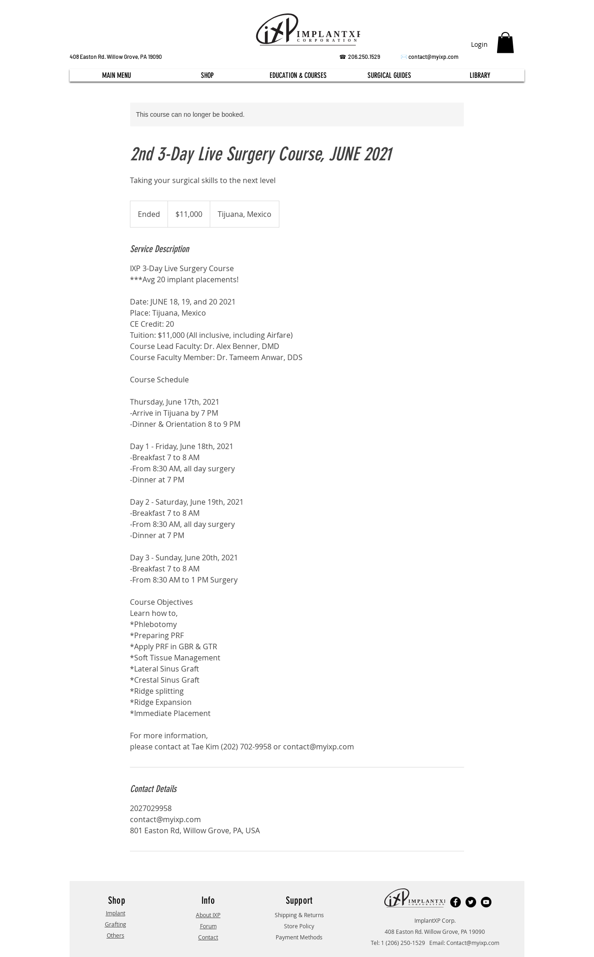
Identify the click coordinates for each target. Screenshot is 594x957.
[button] (505, 42)
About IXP (208, 915)
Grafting (115, 924)
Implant (115, 913)
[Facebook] (455, 902)
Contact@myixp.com (472, 942)
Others (115, 935)
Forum (208, 926)
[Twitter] (470, 902)
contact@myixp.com (433, 56)
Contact (208, 937)
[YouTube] (486, 902)
